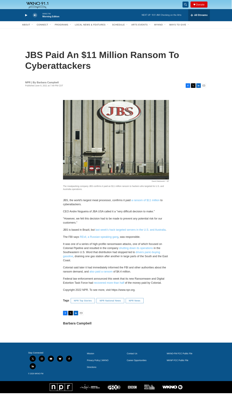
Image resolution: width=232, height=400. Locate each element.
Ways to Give (177, 31)
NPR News (134, 307)
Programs (61, 31)
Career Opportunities (136, 367)
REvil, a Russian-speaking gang (99, 243)
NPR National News (110, 307)
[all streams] (199, 22)
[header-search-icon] (187, 8)
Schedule (118, 31)
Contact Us (132, 360)
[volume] (35, 22)
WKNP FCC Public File (177, 367)
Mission (90, 360)
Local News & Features (90, 31)
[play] (25, 22)
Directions (91, 374)
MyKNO (158, 31)
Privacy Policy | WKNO (97, 367)
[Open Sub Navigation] (32, 31)
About (26, 31)
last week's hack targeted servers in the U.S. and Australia (130, 236)
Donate (202, 8)
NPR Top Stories (83, 307)
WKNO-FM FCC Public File (179, 360)
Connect (42, 31)
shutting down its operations (136, 254)
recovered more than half (109, 289)
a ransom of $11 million (145, 207)
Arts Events (139, 31)
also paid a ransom (101, 278)
